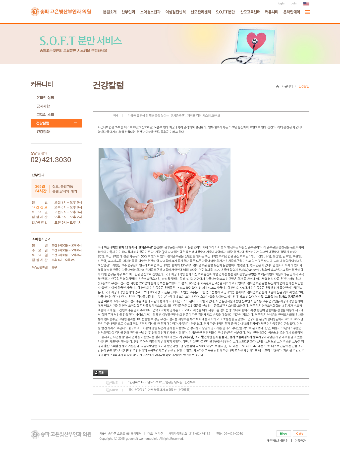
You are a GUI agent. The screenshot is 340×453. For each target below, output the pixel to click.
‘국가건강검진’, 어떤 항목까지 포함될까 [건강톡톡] (159, 389)
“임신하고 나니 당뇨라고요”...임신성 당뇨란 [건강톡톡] (162, 382)
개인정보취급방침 (277, 440)
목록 (101, 372)
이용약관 (300, 440)
